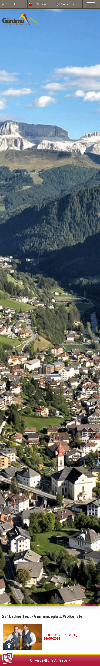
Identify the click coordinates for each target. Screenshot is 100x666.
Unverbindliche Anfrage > (36, 659)
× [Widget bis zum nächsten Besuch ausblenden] (13, 641)
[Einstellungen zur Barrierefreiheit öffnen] (9, 645)
